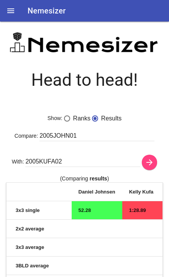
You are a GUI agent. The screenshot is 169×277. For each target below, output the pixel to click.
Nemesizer (47, 10)
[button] (11, 11)
